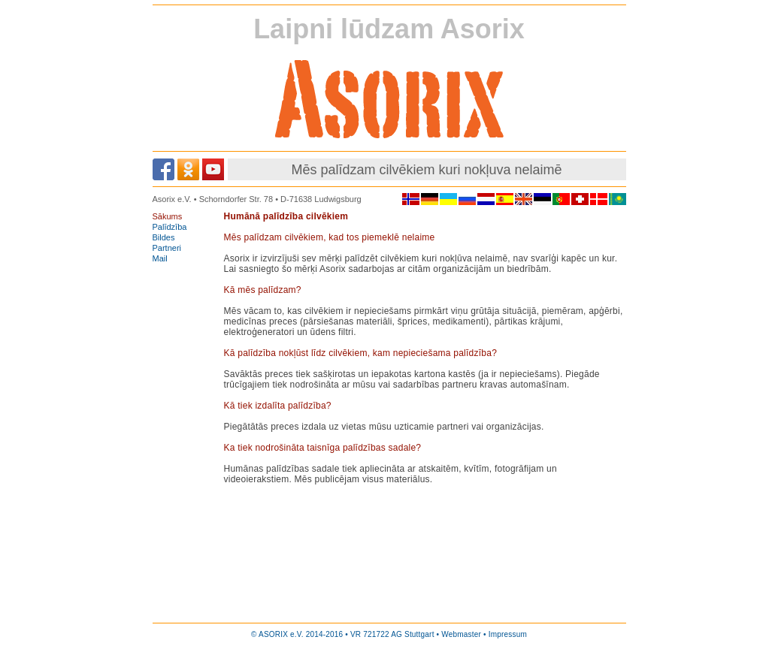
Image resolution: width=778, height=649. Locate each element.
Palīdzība (170, 226)
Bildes (164, 237)
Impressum (508, 634)
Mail (160, 258)
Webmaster (461, 634)
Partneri (167, 247)
